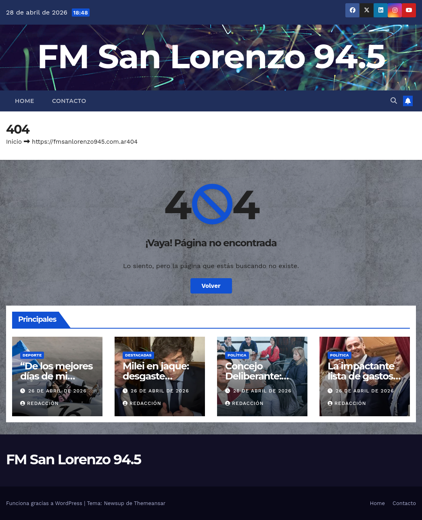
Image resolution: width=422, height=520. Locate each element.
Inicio (14, 141)
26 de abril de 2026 (57, 391)
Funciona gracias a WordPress (45, 503)
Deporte (32, 355)
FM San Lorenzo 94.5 (211, 56)
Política (237, 355)
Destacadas (138, 355)
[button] (394, 101)
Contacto (69, 101)
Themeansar (149, 503)
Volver (211, 285)
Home (24, 101)
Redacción (39, 403)
